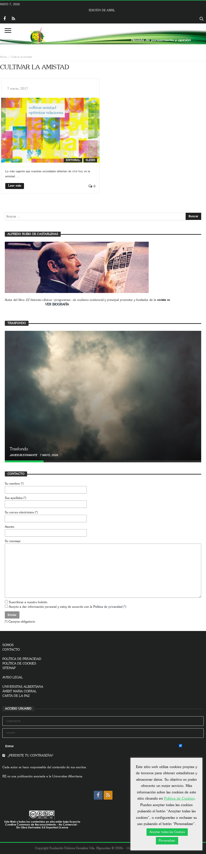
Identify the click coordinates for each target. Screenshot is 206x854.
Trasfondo (19, 449)
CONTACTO (11, 649)
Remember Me (191, 746)
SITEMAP (9, 668)
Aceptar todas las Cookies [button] (167, 832)
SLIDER (90, 160)
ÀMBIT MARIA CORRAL (19, 691)
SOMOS (8, 645)
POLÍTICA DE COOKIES (19, 663)
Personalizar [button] (167, 840)
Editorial (73, 160)
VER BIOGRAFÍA (57, 304)
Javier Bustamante (24, 455)
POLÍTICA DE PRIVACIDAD (21, 659)
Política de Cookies (179, 798)
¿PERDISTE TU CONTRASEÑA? (27, 755)
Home (3, 57)
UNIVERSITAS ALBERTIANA (22, 686)
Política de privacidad (108, 606)
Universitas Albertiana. (67, 776)
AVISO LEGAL (12, 677)
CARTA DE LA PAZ (16, 696)
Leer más (14, 185)
